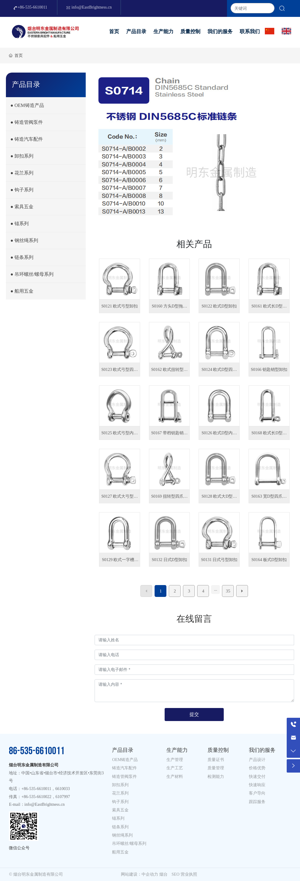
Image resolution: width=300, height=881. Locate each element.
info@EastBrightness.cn (89, 7)
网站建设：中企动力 (139, 874)
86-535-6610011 (36, 751)
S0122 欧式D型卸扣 (219, 306)
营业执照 (189, 874)
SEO (175, 874)
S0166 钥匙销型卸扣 (269, 369)
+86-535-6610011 (30, 7)
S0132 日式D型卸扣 (169, 560)
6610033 (62, 789)
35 (228, 591)
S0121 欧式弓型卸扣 (119, 306)
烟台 (163, 874)
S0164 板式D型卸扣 (269, 560)
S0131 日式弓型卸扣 (219, 560)
